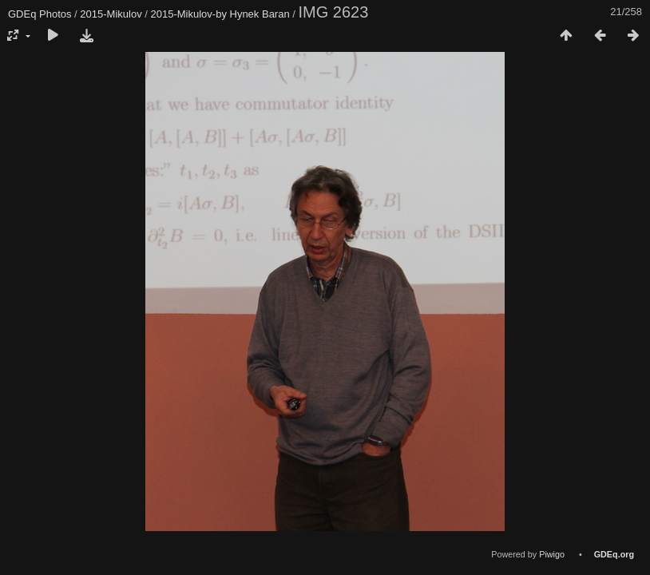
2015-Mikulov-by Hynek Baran (220, 14)
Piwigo (552, 554)
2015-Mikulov (110, 14)
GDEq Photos (40, 14)
